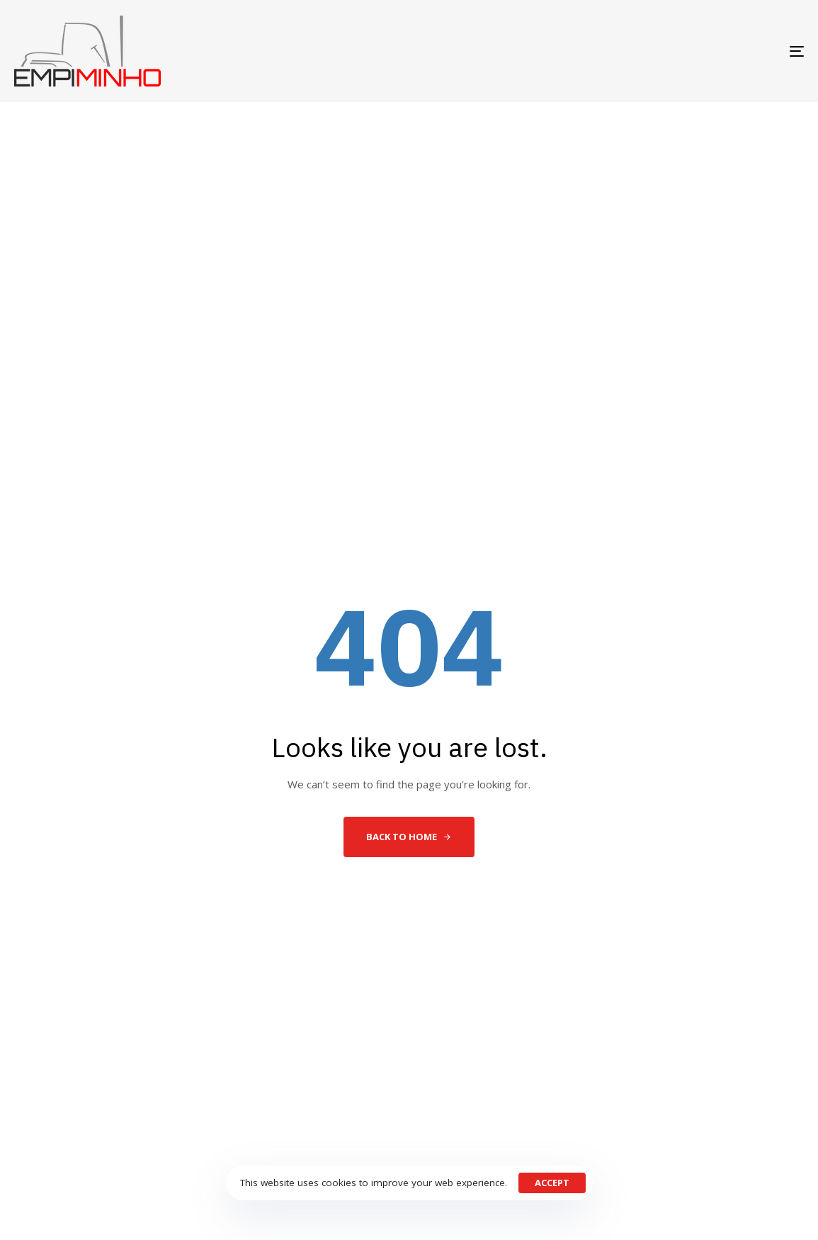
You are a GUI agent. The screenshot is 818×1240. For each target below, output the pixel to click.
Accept (552, 1182)
